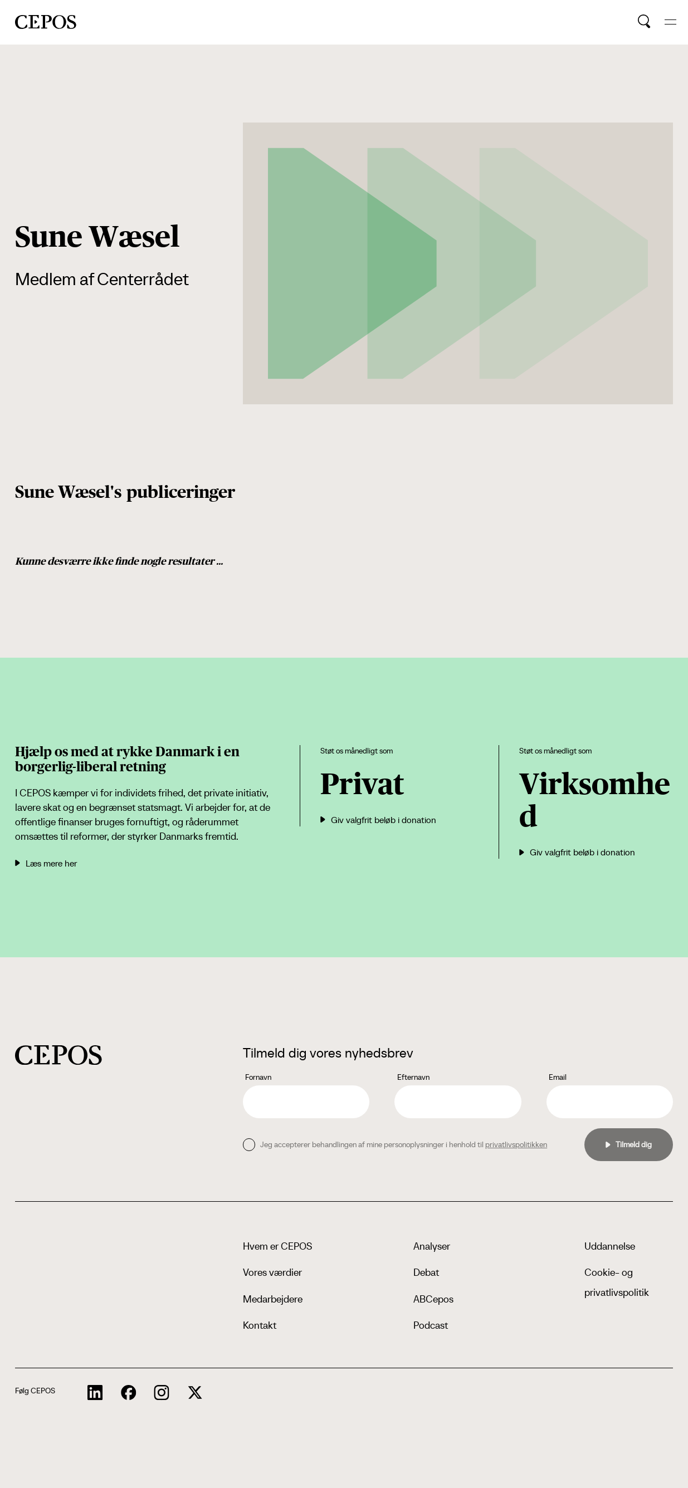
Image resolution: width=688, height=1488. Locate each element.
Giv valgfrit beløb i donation (378, 819)
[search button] (644, 21)
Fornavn (258, 1077)
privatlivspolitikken (516, 1144)
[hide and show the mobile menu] (670, 22)
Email (558, 1077)
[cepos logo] (58, 1055)
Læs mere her (46, 863)
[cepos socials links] (95, 1393)
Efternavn (413, 1077)
